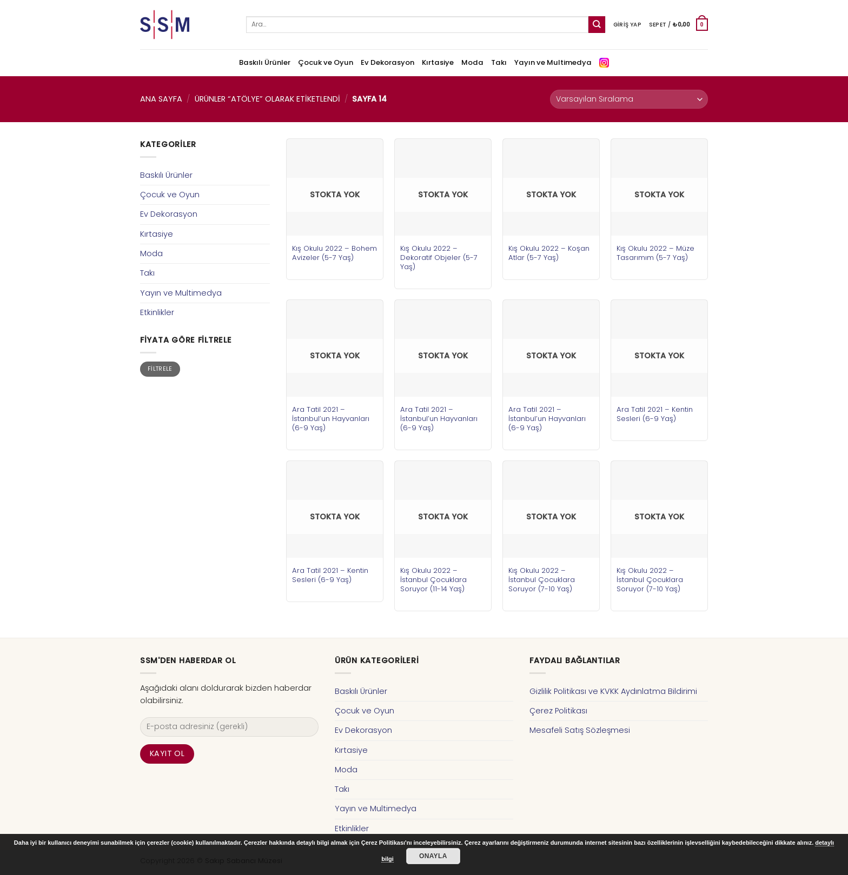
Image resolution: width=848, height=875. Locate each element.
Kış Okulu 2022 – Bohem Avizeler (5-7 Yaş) (334, 253)
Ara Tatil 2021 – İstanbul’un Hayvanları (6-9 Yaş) (330, 418)
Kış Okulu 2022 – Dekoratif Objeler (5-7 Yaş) (439, 257)
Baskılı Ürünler (264, 62)
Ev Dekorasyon (387, 62)
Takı (499, 62)
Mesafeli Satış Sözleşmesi (579, 730)
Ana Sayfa (161, 98)
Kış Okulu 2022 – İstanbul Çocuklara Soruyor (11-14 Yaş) (433, 579)
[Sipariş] (629, 99)
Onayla (433, 856)
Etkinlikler (157, 312)
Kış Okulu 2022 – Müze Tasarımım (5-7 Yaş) (655, 253)
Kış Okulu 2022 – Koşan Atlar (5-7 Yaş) (548, 253)
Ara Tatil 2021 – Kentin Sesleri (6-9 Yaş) (655, 414)
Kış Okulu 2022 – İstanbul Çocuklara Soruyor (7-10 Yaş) (541, 579)
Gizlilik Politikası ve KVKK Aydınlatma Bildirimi (613, 691)
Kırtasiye (438, 62)
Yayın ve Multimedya (553, 62)
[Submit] (596, 24)
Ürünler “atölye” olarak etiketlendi (267, 98)
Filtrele (160, 369)
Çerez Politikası (558, 710)
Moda (472, 62)
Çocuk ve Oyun (325, 62)
